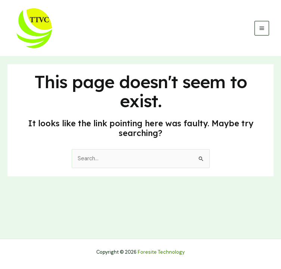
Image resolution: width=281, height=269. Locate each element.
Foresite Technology (161, 252)
